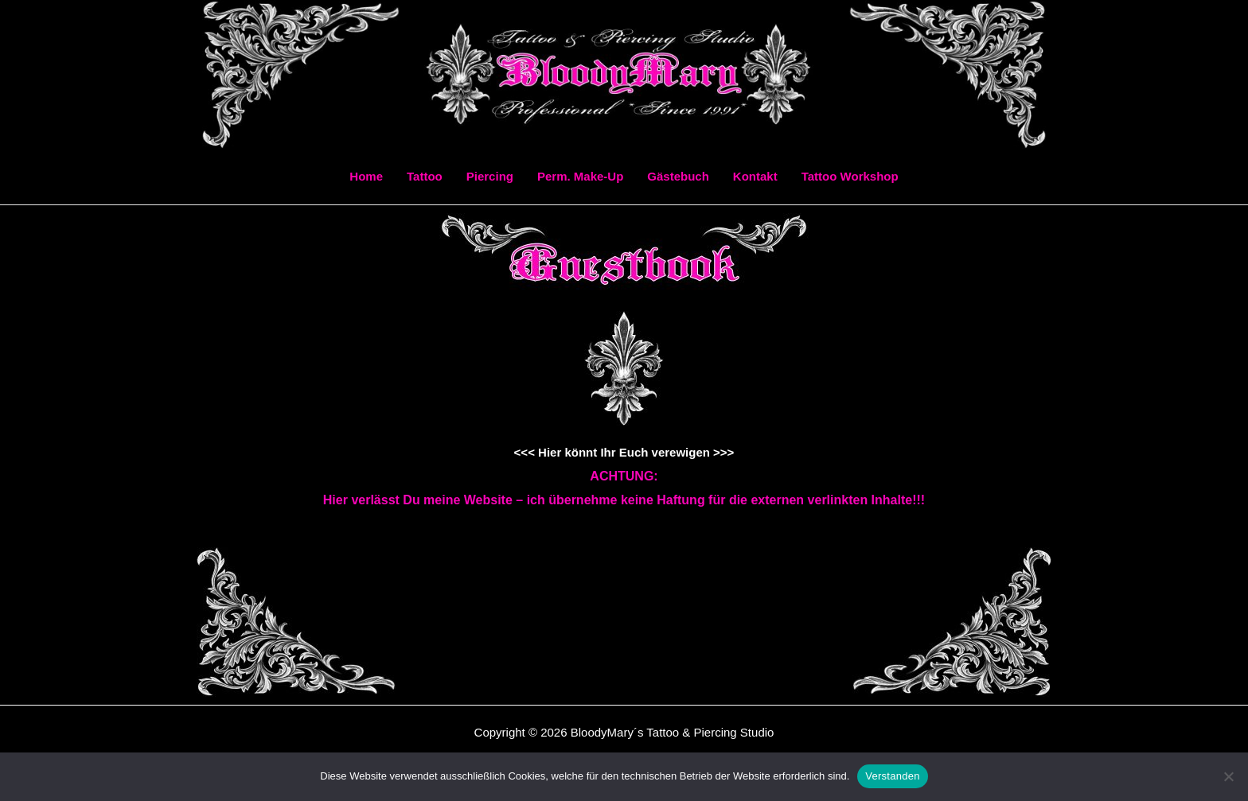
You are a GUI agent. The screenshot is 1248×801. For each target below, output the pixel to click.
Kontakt (755, 176)
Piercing (489, 176)
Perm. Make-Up (580, 176)
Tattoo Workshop (850, 176)
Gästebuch (678, 176)
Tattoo (425, 176)
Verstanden (892, 776)
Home (366, 176)
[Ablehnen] (1228, 776)
